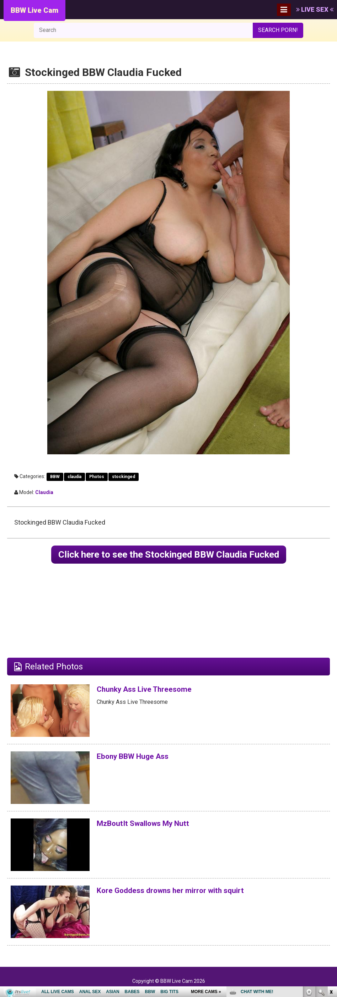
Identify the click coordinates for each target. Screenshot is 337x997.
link (330, 886)
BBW (55, 476)
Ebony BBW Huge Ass (139, 758)
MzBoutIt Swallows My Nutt (151, 825)
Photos (96, 476)
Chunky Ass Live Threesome (152, 691)
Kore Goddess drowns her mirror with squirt (182, 892)
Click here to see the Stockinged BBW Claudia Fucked (169, 555)
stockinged (123, 476)
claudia (74, 476)
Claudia (44, 492)
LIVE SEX (314, 9)
